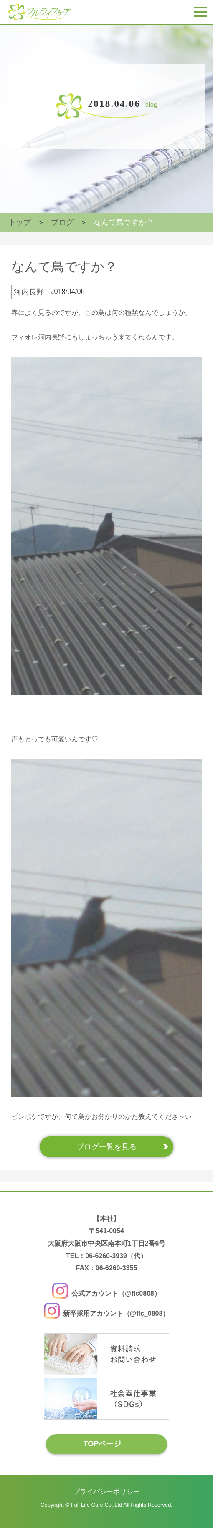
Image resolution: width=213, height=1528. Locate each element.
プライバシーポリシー (106, 1491)
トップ (19, 222)
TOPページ (103, 1444)
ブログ (62, 222)
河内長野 (29, 292)
